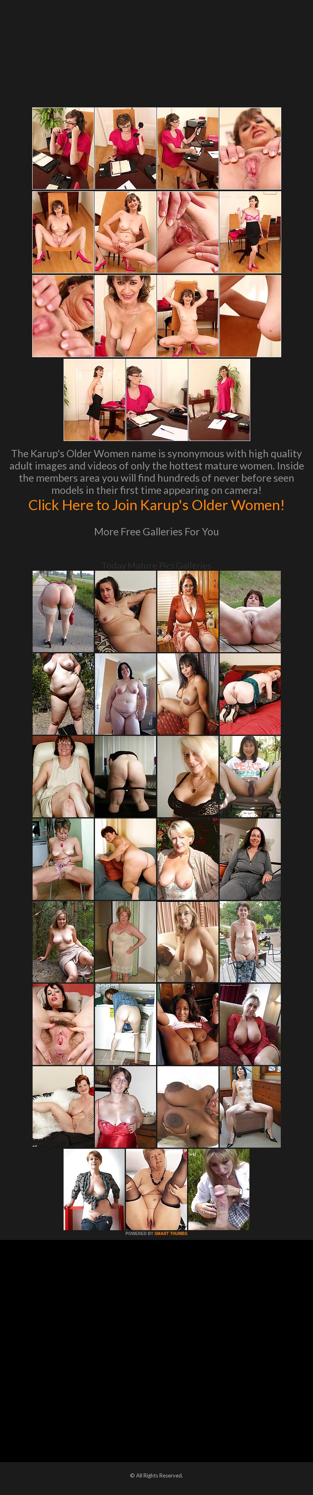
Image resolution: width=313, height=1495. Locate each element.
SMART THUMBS (170, 1233)
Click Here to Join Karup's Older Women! (156, 504)
